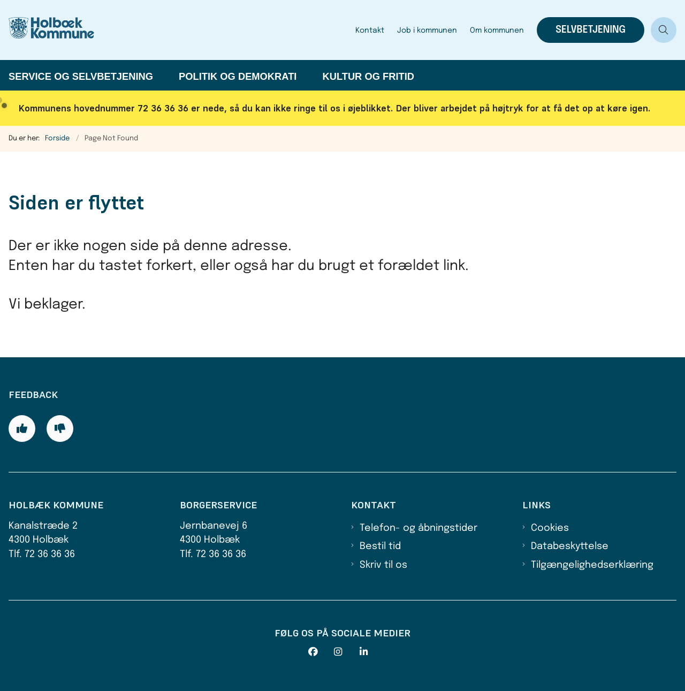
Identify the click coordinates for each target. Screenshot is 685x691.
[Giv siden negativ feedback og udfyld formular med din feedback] (60, 428)
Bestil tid (380, 546)
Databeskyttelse (569, 546)
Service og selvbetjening (81, 76)
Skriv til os (383, 565)
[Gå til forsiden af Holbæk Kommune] (63, 30)
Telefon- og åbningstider (418, 528)
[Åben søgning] (663, 30)
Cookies (550, 528)
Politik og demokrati (237, 76)
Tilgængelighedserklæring (592, 565)
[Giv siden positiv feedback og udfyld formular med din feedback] (22, 428)
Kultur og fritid (368, 76)
